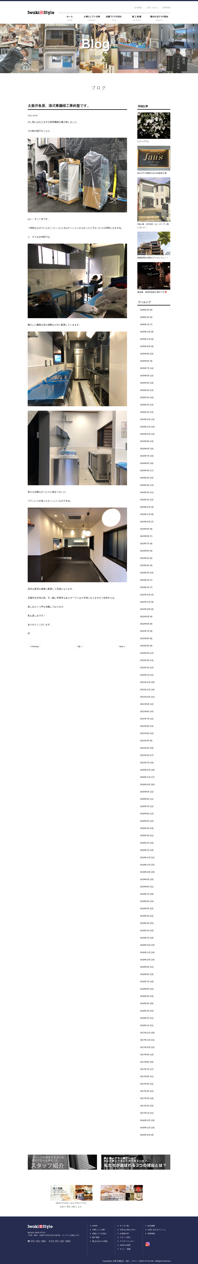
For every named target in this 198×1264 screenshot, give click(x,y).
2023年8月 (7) (146, 536)
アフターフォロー (127, 1241)
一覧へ (79, 646)
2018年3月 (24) (146, 1011)
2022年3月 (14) (146, 660)
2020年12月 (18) (147, 770)
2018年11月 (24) (147, 952)
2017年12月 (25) (147, 1033)
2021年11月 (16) (147, 689)
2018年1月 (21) (146, 1025)
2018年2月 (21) (146, 1018)
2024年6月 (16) (146, 463)
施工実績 (95, 1237)
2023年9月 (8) (146, 529)
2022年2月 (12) (146, 667)
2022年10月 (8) (146, 609)
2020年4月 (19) (146, 828)
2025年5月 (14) (146, 383)
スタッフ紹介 (125, 1237)
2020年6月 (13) (146, 813)
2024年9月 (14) (146, 441)
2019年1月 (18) (146, 938)
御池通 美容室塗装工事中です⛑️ (152, 292)
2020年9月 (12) (146, 792)
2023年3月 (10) (146, 573)
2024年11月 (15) (147, 427)
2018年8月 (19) (146, 974)
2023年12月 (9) (146, 507)
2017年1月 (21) (146, 1113)
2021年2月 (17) (146, 755)
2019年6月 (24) (146, 901)
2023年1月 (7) (146, 587)
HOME (95, 1226)
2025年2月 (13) (146, 405)
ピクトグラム (143, 141)
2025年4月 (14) (146, 390)
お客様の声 (124, 1234)
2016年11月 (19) (147, 1127)
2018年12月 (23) (147, 945)
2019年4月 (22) (146, 916)
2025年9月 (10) (146, 354)
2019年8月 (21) (146, 886)
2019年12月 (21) (147, 857)
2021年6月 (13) (146, 726)
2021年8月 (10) (146, 711)
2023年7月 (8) (146, 543)
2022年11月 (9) (146, 602)
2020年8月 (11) (146, 799)
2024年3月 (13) (146, 485)
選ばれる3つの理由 (100, 1241)
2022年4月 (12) (146, 653)
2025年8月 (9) (146, 361)
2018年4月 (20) (146, 1003)
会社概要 (138, 7)
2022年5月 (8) (146, 646)
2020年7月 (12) (146, 806)
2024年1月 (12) (146, 499)
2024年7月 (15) (146, 456)
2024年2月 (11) (146, 492)
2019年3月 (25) (146, 923)
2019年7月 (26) (146, 894)
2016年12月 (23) (147, 1120)
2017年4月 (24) (146, 1091)
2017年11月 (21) (147, 1040)
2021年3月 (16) (146, 748)
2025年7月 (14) (146, 368)
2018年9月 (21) (146, 967)
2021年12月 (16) (147, 682)
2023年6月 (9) (146, 551)
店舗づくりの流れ (99, 1234)
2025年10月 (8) (146, 346)
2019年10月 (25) (147, 872)
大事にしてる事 (98, 1230)
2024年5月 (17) (146, 470)
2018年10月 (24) (147, 960)
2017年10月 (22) (147, 1047)
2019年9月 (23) (146, 879)
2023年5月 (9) (146, 558)
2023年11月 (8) (146, 514)
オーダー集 (124, 1226)
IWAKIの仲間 (125, 1245)
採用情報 (166, 7)
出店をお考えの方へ (128, 1230)
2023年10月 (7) (146, 522)
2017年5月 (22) (146, 1084)
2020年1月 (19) (146, 850)
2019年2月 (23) (146, 930)
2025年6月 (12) (146, 375)
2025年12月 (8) (146, 332)
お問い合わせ (152, 7)
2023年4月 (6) (146, 565)
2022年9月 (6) (146, 616)
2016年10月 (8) (146, 1135)
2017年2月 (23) (146, 1106)
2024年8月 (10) (146, 448)
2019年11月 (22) (147, 865)
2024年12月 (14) (147, 419)
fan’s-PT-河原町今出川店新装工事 (152, 173)
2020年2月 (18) (146, 843)
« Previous (34, 646)
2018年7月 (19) (146, 981)
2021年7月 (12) (146, 719)
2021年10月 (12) (147, 697)
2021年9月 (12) (146, 704)
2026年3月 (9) (146, 310)
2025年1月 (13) (146, 412)
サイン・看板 (125, 1249)
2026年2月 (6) (146, 317)
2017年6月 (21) (146, 1076)
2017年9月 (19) (146, 1054)
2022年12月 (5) (146, 595)
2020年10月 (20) (147, 784)
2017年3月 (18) (146, 1098)
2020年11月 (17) (147, 777)
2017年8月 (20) (146, 1062)
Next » (122, 646)
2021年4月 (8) (146, 740)
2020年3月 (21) (146, 835)
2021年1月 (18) (146, 762)
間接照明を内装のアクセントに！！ (153, 258)
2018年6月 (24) (146, 989)
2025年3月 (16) (146, 397)
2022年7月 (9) (146, 631)
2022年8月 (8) (146, 624)
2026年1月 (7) (146, 324)
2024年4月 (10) (146, 478)
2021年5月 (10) (146, 733)
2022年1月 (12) (146, 675)
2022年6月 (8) (146, 638)
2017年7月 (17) (146, 1069)
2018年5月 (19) (146, 996)
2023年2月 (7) (146, 580)
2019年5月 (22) (146, 908)
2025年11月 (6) (146, 339)
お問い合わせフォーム (157, 1230)
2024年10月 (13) (147, 434)
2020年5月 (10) (146, 821)
